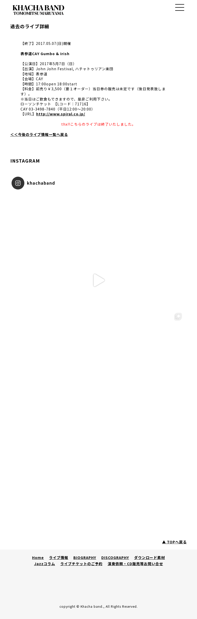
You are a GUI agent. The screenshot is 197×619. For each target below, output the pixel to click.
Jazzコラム (44, 563)
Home (38, 557)
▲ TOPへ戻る (174, 541)
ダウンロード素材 (149, 557)
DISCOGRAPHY (115, 557)
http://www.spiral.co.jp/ (60, 113)
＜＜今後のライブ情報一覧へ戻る (39, 134)
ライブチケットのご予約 (81, 563)
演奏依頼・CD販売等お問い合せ (135, 563)
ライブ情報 (58, 557)
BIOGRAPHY (84, 557)
